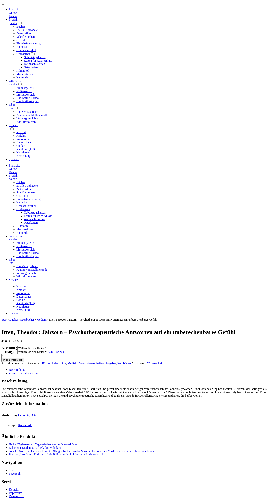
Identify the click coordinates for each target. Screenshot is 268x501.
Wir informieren (26, 121)
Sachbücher (27, 319)
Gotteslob (22, 40)
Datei (34, 415)
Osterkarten (31, 67)
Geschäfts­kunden (15, 237)
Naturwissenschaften (91, 363)
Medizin (41, 319)
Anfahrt (21, 135)
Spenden (14, 159)
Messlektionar (24, 74)
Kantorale (22, 77)
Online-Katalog (13, 14)
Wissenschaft (155, 363)
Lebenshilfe (59, 363)
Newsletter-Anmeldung (23, 154)
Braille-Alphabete (27, 30)
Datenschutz (23, 142)
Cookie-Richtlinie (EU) (25, 147)
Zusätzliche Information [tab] (23, 373)
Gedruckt (23, 415)
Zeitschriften (24, 33)
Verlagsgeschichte (27, 118)
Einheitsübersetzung (28, 43)
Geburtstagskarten (34, 57)
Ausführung (9, 347)
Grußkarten (23, 53)
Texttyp (9, 351)
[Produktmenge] (17, 356)
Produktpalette (25, 87)
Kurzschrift (25, 425)
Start (4, 319)
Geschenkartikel (26, 50)
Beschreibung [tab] (17, 369)
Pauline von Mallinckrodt (31, 115)
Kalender (21, 46)
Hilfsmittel (22, 70)
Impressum (23, 139)
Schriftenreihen (25, 36)
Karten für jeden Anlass (38, 60)
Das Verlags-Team (27, 111)
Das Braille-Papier (27, 101)
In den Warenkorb (13, 359)
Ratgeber (110, 363)
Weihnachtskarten (34, 64)
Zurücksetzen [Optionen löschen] (56, 351)
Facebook (14, 473)
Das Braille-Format (27, 97)
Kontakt (21, 132)
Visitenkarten (24, 91)
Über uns (12, 261)
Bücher (20, 26)
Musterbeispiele (25, 94)
